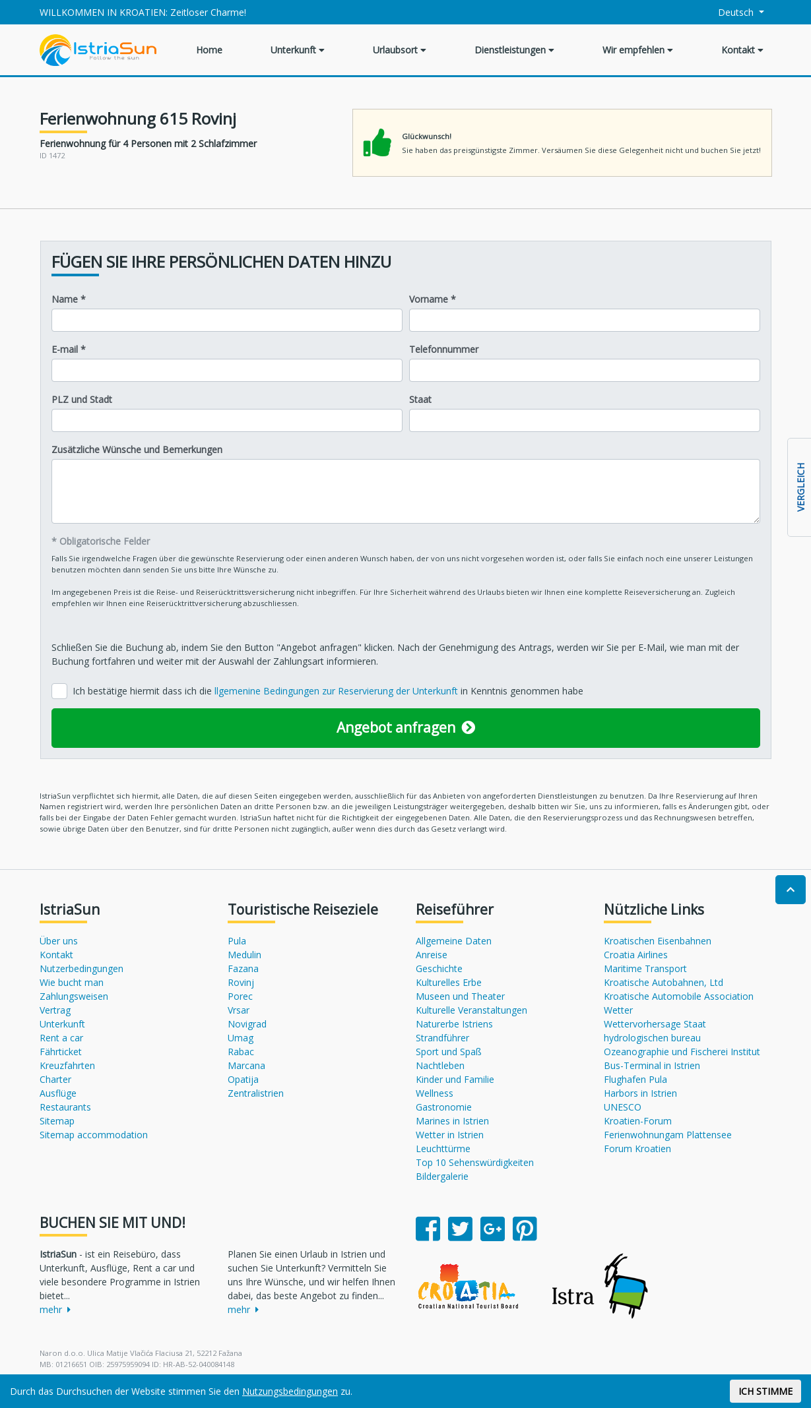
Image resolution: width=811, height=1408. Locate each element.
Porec (240, 996)
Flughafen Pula (635, 1079)
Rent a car (61, 1037)
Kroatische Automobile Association (679, 996)
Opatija (243, 1079)
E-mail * (68, 349)
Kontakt (742, 50)
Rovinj (241, 982)
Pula (237, 940)
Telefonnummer (443, 349)
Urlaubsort (399, 50)
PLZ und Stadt (81, 399)
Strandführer (442, 1037)
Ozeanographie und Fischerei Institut (682, 1051)
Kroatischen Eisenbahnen (657, 940)
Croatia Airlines (636, 954)
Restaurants (65, 1107)
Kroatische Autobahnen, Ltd (663, 982)
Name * (68, 299)
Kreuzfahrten (67, 1065)
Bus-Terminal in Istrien (652, 1065)
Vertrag (55, 1010)
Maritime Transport (645, 968)
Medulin (244, 954)
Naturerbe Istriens (454, 1024)
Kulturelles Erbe (449, 982)
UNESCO (622, 1107)
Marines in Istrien (452, 1121)
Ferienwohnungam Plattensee (668, 1134)
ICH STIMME (765, 1391)
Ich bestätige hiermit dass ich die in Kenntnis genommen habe (328, 691)
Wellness (434, 1093)
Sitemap (57, 1121)
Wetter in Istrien (450, 1134)
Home (209, 50)
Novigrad (247, 1024)
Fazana (243, 968)
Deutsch (728, 12)
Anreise (431, 954)
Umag (240, 1037)
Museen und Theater (460, 996)
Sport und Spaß (449, 1051)
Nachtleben (440, 1065)
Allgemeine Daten (454, 940)
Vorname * (432, 299)
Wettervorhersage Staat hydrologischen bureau (655, 1031)
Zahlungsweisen (74, 996)
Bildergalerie (442, 1176)
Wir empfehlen (637, 50)
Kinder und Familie (455, 1079)
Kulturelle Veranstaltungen (471, 1010)
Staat (420, 399)
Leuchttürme (443, 1148)
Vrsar (238, 1010)
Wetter (618, 1010)
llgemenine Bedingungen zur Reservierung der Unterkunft (337, 691)
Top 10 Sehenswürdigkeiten (475, 1162)
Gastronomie (444, 1107)
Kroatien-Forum (638, 1121)
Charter (55, 1079)
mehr (55, 1309)
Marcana (246, 1065)
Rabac (241, 1051)
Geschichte (439, 968)
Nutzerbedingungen (81, 968)
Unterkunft (298, 50)
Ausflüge (58, 1093)
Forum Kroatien (637, 1148)
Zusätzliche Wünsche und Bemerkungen (136, 449)
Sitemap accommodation (94, 1134)
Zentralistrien (256, 1093)
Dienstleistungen (514, 50)
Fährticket (61, 1051)
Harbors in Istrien (640, 1093)
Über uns (59, 940)
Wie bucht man (72, 982)
